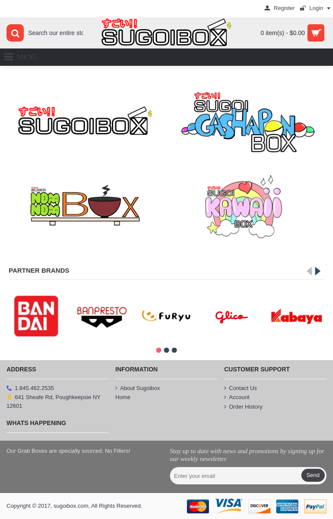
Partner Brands (39, 270)
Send (313, 475)
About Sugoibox (137, 388)
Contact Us (240, 388)
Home (123, 397)
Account (236, 397)
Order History (243, 406)
